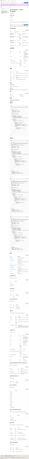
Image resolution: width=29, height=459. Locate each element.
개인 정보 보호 (12, 457)
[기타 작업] (27, 7)
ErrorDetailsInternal (12, 260)
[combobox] (4, 8)
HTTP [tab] (10, 103)
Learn (10, 7)
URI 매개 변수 (11, 16)
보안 (10, 19)
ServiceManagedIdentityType (13, 269)
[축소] (8, 7)
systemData (11, 271)
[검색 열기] (25, 1)
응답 (10, 18)
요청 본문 (11, 17)
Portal (23, 2)
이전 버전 (5, 457)
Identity (20, 56)
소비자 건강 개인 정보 (18, 457)
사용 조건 (23, 457)
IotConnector (11, 263)
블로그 (7, 457)
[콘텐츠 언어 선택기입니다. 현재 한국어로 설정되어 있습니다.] (2, 456)
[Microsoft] (1, 0)
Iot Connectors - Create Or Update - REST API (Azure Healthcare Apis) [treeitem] (4, 12)
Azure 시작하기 (26, 2)
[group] (19, 26)
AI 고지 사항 (2, 457)
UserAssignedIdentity (12, 273)
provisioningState (12, 268)
